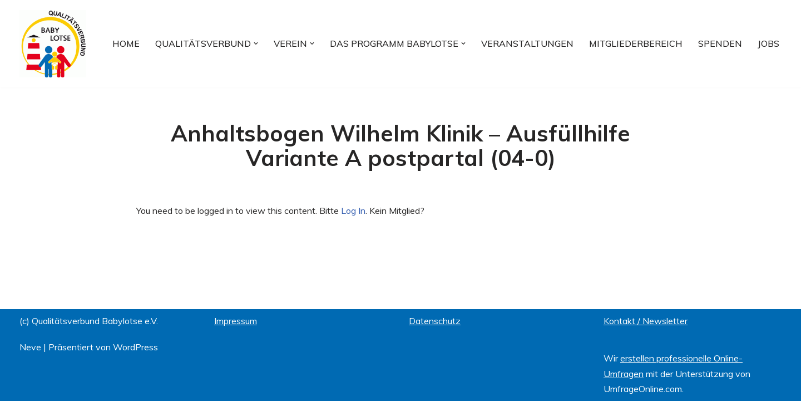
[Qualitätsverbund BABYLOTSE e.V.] (52, 43)
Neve (30, 347)
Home (126, 43)
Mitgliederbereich (636, 43)
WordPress (135, 347)
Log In (353, 210)
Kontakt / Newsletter (646, 320)
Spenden (720, 43)
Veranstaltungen (527, 43)
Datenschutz (435, 320)
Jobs (768, 43)
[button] (256, 43)
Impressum (235, 320)
